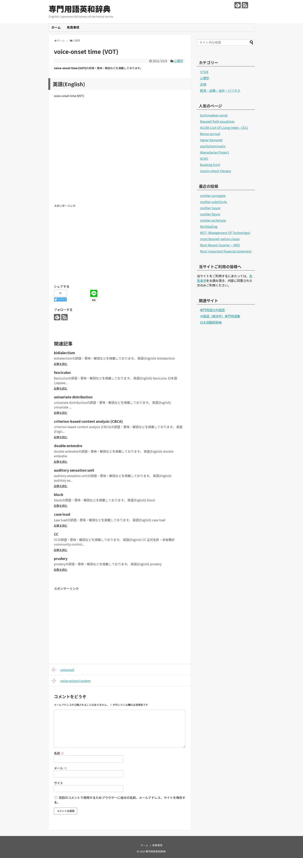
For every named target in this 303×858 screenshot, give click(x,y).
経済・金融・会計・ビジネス (220, 90)
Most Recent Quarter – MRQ (220, 245)
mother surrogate (213, 195)
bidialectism (64, 352)
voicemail (62, 670)
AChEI (204, 158)
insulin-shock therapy (215, 170)
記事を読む (60, 364)
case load (62, 514)
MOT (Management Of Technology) (225, 232)
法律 (203, 84)
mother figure (210, 214)
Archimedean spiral (213, 115)
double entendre (68, 445)
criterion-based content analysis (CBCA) (88, 421)
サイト (58, 783)
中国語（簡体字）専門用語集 (220, 316)
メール (60, 768)
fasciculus (62, 372)
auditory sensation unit (74, 470)
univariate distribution (73, 396)
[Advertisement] (119, 154)
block (58, 494)
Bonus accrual (210, 133)
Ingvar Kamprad (211, 140)
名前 (59, 753)
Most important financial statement (225, 251)
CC (56, 534)
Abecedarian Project (214, 152)
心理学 (178, 61)
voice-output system (71, 681)
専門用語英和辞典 (80, 8)
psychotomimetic (213, 146)
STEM (204, 72)
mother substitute (213, 201)
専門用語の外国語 (212, 310)
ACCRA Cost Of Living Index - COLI (224, 127)
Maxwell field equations (217, 121)
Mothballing (208, 226)
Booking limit (210, 164)
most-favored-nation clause (220, 238)
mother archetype (213, 220)
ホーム (56, 27)
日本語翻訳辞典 (211, 322)
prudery (60, 558)
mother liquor (210, 208)
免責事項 (73, 27)
